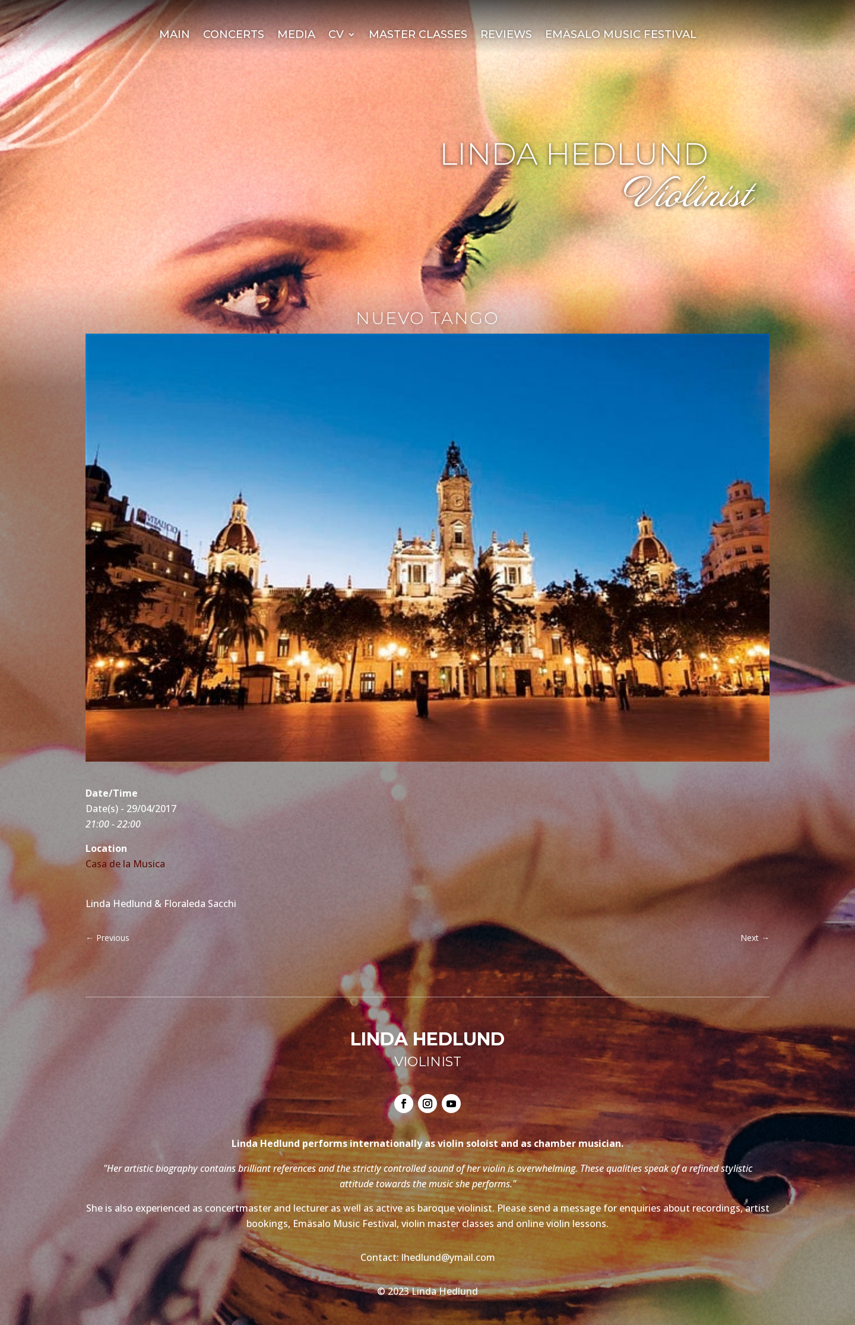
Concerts (233, 35)
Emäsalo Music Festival (620, 35)
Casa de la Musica (125, 863)
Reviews (506, 35)
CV (336, 35)
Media (296, 35)
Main (174, 35)
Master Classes (418, 35)
